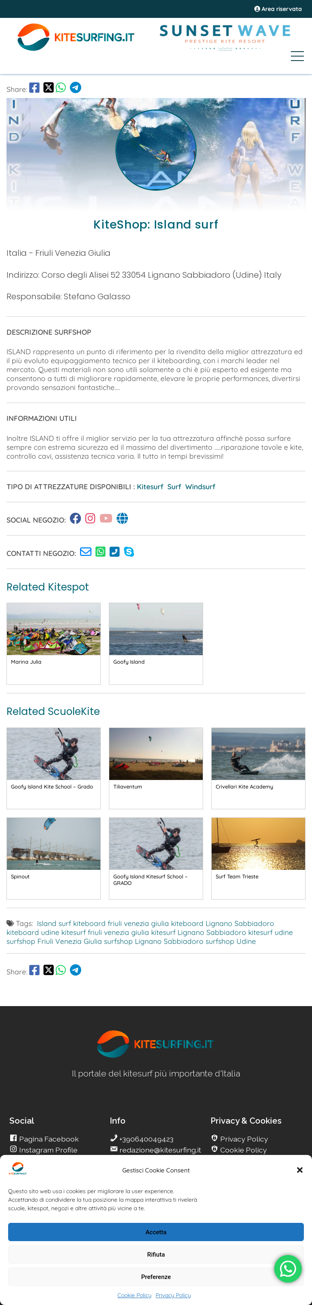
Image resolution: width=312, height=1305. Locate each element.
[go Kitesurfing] (77, 519)
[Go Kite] (76, 49)
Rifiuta (156, 1254)
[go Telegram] (75, 89)
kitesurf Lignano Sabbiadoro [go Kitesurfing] (198, 932)
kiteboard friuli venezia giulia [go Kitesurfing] (121, 923)
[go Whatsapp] (61, 89)
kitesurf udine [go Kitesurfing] (270, 932)
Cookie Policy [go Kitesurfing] (243, 1150)
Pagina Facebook (48, 1139)
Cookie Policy (134, 1295)
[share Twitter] (48, 89)
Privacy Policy (173, 1295)
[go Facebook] (34, 89)
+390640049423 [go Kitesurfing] (145, 1139)
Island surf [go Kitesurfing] (54, 923)
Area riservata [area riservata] (278, 9)
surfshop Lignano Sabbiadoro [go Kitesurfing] (154, 941)
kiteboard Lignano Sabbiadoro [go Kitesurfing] (222, 923)
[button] (300, 1170)
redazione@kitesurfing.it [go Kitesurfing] (159, 1150)
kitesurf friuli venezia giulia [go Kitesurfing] (105, 932)
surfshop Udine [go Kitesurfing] (231, 941)
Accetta (156, 1232)
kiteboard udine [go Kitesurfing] (32, 932)
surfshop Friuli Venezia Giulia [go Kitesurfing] (54, 941)
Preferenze (156, 1277)
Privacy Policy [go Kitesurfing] (243, 1139)
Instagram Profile (47, 1150)
